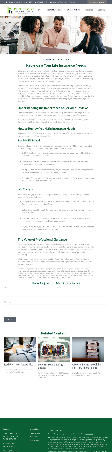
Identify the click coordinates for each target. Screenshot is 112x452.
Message (7, 302)
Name (6, 287)
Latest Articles (35, 433)
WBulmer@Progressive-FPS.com (62, 2)
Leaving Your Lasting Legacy (50, 366)
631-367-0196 (40, 2)
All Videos (33, 437)
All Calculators (35, 440)
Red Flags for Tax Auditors (20, 364)
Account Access (97, 2)
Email (59, 287)
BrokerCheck (89, 434)
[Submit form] (10, 319)
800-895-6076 (14, 436)
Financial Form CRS (56, 430)
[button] (39, 10)
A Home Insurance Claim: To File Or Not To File (87, 366)
